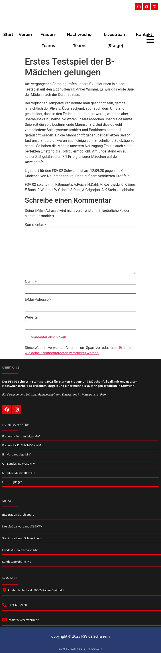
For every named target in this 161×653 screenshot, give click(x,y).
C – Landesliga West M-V (18, 463)
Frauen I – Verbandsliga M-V (21, 436)
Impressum (95, 649)
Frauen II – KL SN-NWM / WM (21, 445)
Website (31, 317)
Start (8, 34)
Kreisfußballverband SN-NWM (22, 526)
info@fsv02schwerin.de (23, 620)
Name (31, 282)
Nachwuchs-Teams (80, 40)
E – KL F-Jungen (12, 482)
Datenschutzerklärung (72, 649)
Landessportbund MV (16, 562)
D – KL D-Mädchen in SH (18, 473)
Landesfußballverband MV (20, 550)
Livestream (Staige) (115, 40)
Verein (25, 34)
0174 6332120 (17, 605)
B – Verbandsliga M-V (16, 454)
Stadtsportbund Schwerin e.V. (22, 538)
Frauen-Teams (48, 40)
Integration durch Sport (18, 515)
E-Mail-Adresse (38, 299)
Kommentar (35, 225)
